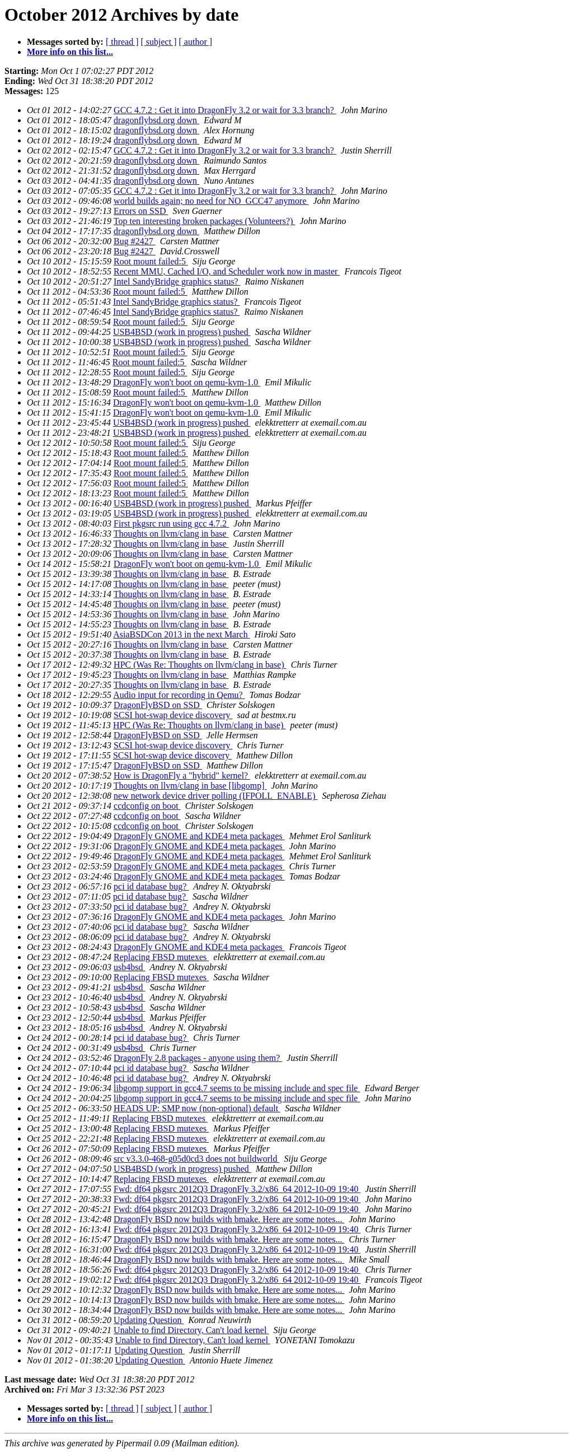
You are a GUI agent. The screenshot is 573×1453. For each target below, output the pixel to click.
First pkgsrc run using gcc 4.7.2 (171, 523)
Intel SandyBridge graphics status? (177, 281)
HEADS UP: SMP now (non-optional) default (197, 1108)
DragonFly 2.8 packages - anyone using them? (198, 1058)
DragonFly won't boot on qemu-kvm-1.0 (186, 382)
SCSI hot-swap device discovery (173, 715)
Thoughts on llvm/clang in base (171, 533)
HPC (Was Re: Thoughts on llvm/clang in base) (200, 664)
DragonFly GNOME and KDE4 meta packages (199, 836)
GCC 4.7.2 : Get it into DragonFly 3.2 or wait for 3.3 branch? (225, 110)
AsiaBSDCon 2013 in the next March (181, 634)
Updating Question (149, 1320)
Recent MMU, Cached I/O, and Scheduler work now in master (227, 271)
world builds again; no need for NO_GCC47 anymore (211, 201)
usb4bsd (129, 967)
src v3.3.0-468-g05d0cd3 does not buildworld (196, 1158)
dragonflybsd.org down (156, 120)
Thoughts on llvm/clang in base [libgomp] (190, 785)
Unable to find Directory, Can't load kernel (191, 1330)
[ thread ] (122, 41)
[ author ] (196, 41)
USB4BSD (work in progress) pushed (182, 332)
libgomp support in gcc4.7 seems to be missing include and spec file (237, 1088)
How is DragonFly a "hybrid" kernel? (182, 775)
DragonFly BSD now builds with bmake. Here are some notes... (229, 1219)
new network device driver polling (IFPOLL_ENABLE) (215, 795)
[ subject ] (159, 41)
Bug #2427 (135, 241)
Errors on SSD (141, 211)
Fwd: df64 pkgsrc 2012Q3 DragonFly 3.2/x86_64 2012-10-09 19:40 (237, 1189)
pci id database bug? (151, 886)
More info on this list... (70, 52)
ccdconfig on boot (147, 806)
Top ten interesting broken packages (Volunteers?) (204, 221)
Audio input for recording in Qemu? (179, 695)
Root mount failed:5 (151, 261)
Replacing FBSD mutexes (161, 957)
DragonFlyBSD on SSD (158, 705)
